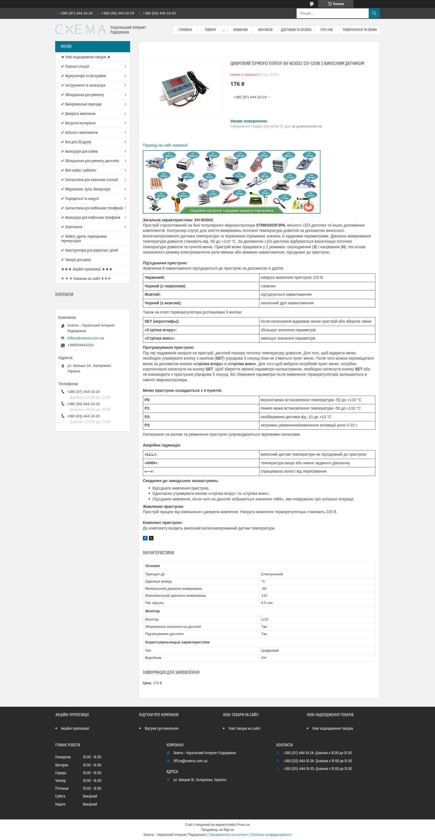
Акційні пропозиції (75, 728)
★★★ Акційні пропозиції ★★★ (87, 269)
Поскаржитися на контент (228, 835)
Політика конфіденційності (271, 835)
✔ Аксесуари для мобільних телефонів (90, 217)
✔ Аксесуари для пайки (79, 151)
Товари (210, 30)
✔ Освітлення (71, 227)
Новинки (240, 30)
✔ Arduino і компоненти (79, 133)
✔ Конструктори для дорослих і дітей (89, 250)
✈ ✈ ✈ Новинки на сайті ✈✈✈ (86, 279)
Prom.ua (243, 825)
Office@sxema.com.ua (85, 338)
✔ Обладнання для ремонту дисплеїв (90, 161)
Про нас (326, 30)
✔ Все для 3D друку (76, 142)
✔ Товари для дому (76, 260)
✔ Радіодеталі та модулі (80, 199)
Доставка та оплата (296, 30)
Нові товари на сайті (244, 728)
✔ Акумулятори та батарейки (83, 76)
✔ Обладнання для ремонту (82, 95)
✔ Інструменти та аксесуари (83, 85)
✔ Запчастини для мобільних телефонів (92, 208)
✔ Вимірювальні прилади (81, 104)
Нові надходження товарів (332, 728)
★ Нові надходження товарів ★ (86, 57)
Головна (185, 30)
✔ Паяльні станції (75, 66)
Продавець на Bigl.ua (217, 830)
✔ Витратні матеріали (78, 123)
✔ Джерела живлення (78, 114)
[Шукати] (374, 13)
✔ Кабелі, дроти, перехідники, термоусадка (84, 238)
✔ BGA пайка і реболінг (79, 170)
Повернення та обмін (360, 30)
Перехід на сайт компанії (165, 145)
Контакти (265, 30)
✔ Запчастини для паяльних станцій (89, 180)
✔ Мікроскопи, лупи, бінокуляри (85, 189)
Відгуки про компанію (161, 728)
